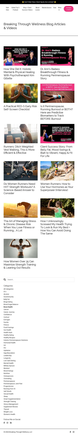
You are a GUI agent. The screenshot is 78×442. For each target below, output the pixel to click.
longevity (7, 363)
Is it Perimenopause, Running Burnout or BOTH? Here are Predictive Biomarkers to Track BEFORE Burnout (57, 113)
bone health (8, 311)
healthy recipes (9, 342)
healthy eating (9, 340)
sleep (6, 403)
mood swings (8, 376)
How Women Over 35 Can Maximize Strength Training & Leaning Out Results (20, 268)
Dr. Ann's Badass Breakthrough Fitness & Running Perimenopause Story (55, 73)
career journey (9, 316)
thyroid (6, 416)
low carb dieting (10, 366)
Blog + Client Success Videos (27, 9)
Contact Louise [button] (68, 9)
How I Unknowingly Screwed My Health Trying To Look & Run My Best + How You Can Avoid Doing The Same (56, 230)
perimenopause (9, 387)
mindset (7, 374)
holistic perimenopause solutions (16, 345)
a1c (5, 295)
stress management (11, 411)
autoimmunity (9, 300)
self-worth (7, 397)
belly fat (7, 303)
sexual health (8, 400)
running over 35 (9, 395)
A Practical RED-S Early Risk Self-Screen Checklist (20, 108)
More (59, 9)
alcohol (6, 298)
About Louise (37, 9)
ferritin (6, 327)
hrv (5, 353)
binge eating (8, 306)
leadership (8, 361)
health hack (8, 337)
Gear (54, 7)
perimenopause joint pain (13, 390)
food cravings (9, 332)
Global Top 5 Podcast (15, 9)
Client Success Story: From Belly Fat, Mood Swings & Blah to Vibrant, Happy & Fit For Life (57, 152)
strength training (10, 408)
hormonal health (10, 348)
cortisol (6, 321)
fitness (6, 329)
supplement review (11, 413)
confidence (8, 319)
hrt (5, 350)
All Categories (9, 293)
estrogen (7, 324)
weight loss (8, 418)
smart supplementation (12, 405)
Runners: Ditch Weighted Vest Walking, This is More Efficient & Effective (20, 151)
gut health (7, 335)
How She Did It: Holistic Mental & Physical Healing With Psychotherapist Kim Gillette (20, 73)
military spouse (9, 371)
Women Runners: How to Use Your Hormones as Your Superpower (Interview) (55, 190)
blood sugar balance (11, 308)
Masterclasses (46, 7)
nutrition (7, 379)
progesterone (8, 392)
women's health (9, 421)
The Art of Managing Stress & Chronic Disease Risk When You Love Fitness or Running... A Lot (21, 228)
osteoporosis (8, 382)
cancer (6, 314)
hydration (7, 356)
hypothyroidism (9, 358)
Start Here (7, 9)
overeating (7, 384)
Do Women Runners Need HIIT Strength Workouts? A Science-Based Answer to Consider (20, 190)
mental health (9, 369)
